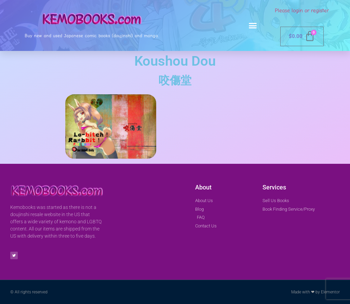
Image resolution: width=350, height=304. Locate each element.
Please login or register (302, 11)
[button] (252, 25)
